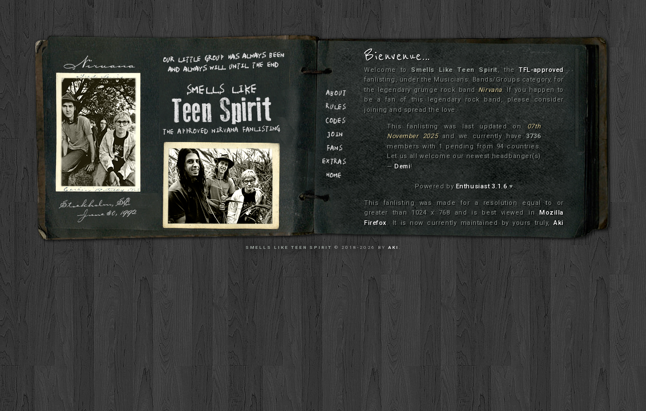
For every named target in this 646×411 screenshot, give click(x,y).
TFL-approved (541, 70)
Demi (402, 166)
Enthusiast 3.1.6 (481, 186)
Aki (559, 223)
